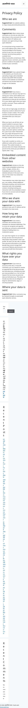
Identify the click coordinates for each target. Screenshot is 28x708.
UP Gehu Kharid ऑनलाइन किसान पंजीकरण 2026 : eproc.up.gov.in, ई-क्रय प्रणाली (4, 564)
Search (11, 311)
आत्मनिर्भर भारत (8, 3)
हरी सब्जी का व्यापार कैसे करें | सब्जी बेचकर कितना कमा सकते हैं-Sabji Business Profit (4, 610)
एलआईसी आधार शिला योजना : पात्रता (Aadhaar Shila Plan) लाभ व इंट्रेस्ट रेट (4, 458)
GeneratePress (4, 707)
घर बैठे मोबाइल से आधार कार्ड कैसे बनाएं (4, 531)
